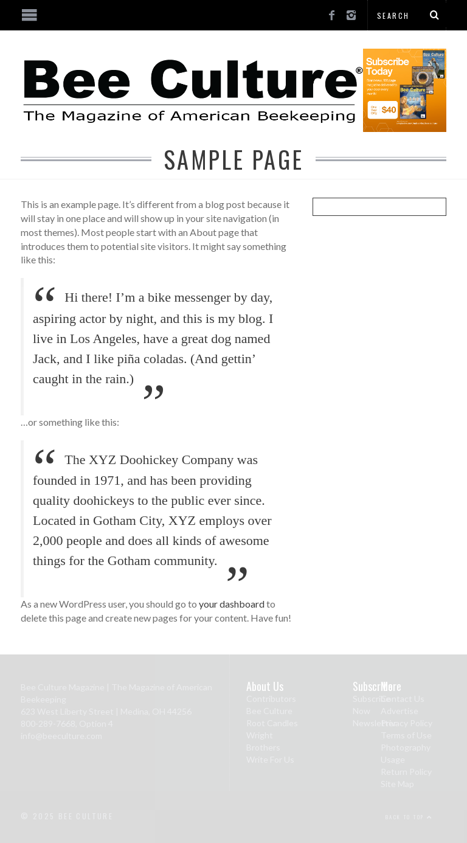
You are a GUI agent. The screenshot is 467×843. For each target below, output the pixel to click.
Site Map (397, 784)
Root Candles (272, 723)
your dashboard (232, 603)
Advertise (399, 711)
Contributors (271, 698)
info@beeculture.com (61, 735)
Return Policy (406, 771)
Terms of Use (406, 735)
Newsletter (374, 723)
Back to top (409, 816)
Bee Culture (269, 711)
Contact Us (402, 698)
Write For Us (270, 759)
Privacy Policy (406, 723)
